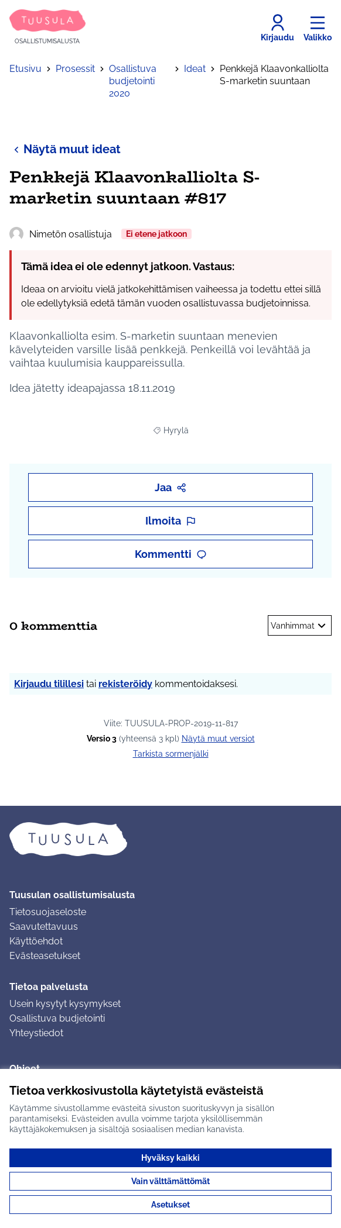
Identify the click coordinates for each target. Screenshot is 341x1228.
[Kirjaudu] (277, 28)
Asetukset (170, 1204)
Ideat (195, 68)
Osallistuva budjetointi (57, 1018)
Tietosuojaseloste (47, 911)
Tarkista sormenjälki (171, 753)
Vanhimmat (300, 626)
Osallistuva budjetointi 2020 (132, 81)
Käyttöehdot (36, 941)
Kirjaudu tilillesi (49, 683)
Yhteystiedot (36, 1033)
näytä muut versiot (218, 738)
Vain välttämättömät (170, 1181)
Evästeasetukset (44, 955)
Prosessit (75, 68)
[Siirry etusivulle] (47, 27)
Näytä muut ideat (65, 149)
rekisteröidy (125, 683)
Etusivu (25, 68)
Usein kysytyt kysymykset (65, 1003)
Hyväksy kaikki (170, 1158)
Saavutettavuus (43, 926)
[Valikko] (318, 28)
